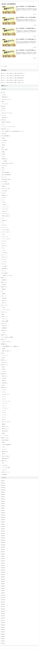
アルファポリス (4, 165)
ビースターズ (4, 449)
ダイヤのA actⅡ (5, 465)
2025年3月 (3, 506)
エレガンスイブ (4, 177)
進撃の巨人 (4, 289)
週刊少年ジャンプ (4, 387)
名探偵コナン (4, 380)
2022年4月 (3, 586)
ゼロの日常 (4, 378)
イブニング (3, 170)
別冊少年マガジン (4, 287)
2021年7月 (3, 606)
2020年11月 (3, 622)
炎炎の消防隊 (4, 474)
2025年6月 (3, 499)
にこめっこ (4, 250)
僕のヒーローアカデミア (6, 422)
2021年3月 (3, 616)
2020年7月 (3, 632)
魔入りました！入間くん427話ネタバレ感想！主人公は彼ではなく (12, 80)
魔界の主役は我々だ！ (6, 458)
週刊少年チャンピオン (5, 438)
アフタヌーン (3, 156)
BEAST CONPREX (5, 440)
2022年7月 (3, 579)
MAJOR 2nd (4, 376)
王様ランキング (4, 245)
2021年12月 (3, 595)
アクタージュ (4, 392)
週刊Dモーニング (4, 360)
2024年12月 (3, 513)
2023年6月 (3, 554)
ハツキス (2, 218)
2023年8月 (3, 549)
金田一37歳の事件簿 (5, 172)
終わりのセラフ (4, 211)
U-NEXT (3, 138)
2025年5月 (3, 501)
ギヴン (3, 200)
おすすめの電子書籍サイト (5, 136)
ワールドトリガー (5, 209)
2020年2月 (3, 643)
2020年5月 (3, 636)
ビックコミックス (4, 227)
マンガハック (3, 243)
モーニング (3, 248)
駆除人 (3, 314)
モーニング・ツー (4, 255)
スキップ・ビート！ (5, 355)
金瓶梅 (3, 152)
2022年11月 (3, 570)
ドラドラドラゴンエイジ (5, 213)
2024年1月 (3, 538)
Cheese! (2, 101)
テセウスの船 (4, 252)
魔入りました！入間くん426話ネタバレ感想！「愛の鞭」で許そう (12, 82)
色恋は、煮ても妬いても (6, 351)
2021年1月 (3, 620)
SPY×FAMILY (4, 298)
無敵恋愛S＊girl (4, 344)
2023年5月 (3, 556)
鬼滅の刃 (3, 433)
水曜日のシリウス (4, 335)
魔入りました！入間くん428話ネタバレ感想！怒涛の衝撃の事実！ (12, 78)
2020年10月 (3, 625)
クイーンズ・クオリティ (6, 239)
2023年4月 (3, 558)
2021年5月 (3, 611)
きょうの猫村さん (4, 140)
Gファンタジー (3, 115)
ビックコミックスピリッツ (5, 232)
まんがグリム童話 (4, 149)
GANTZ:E (3, 369)
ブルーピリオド (4, 241)
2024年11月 (3, 515)
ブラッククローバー (5, 408)
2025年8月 (3, 494)
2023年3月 (3, 561)
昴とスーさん (4, 225)
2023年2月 (3, 563)
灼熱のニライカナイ (5, 426)
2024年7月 (3, 524)
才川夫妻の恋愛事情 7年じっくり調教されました (11, 346)
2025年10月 (3, 490)
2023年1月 (3, 565)
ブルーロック (4, 470)
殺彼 (3, 147)
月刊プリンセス (4, 323)
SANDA (3, 442)
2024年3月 (3, 533)
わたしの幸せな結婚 (5, 184)
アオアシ (3, 234)
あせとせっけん (4, 362)
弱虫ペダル (4, 454)
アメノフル (4, 396)
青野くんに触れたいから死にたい (8, 163)
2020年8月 (3, 629)
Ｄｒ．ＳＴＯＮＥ (5, 435)
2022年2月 (3, 590)
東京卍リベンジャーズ (6, 472)
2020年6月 (3, 634)
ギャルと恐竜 (4, 266)
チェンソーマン (4, 403)
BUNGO (3, 367)
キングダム (4, 371)
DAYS (3, 463)
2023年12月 (3, 540)
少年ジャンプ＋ (4, 296)
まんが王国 (3, 154)
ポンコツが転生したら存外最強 (7, 337)
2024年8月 (3, 522)
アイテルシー (4, 390)
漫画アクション (4, 339)
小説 (2, 291)
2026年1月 (3, 483)
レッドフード (4, 415)
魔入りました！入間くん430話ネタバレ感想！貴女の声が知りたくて (13, 73)
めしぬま (3, 307)
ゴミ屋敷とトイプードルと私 (7, 275)
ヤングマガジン (4, 264)
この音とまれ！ (4, 204)
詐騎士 (3, 168)
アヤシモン (4, 399)
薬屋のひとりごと (5, 195)
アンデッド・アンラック (6, 401)
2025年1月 (3, 510)
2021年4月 (3, 613)
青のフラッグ (4, 303)
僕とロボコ (4, 419)
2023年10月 (3, 545)
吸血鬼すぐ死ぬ (4, 451)
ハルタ (2, 223)
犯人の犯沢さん (4, 383)
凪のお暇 (3, 108)
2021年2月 (3, 618)
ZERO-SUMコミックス (5, 129)
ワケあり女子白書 (4, 273)
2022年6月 (3, 581)
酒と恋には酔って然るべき (6, 179)
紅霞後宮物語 (4, 328)
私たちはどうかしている (6, 99)
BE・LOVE (3, 92)
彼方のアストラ (4, 300)
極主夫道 (3, 145)
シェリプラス (3, 197)
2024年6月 (3, 526)
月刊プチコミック (4, 316)
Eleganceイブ (3, 106)
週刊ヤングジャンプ (4, 364)
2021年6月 (3, 609)
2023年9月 (3, 547)
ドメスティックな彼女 (6, 467)
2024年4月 (3, 531)
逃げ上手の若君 (4, 431)
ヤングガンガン (4, 259)
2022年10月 (3, 572)
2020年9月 (3, 627)
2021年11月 (3, 597)
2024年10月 (3, 517)
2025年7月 (3, 497)
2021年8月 (3, 604)
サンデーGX (3, 193)
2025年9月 (3, 492)
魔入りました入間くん (6, 456)
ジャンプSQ (3, 202)
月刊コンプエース (4, 312)
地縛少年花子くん (5, 117)
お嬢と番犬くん (4, 280)
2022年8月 (3, 577)
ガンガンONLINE (4, 181)
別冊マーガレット (4, 282)
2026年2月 (3, 481)
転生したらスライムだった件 (7, 113)
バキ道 (3, 447)
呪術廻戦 (3, 424)
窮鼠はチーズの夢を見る (6, 122)
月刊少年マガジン (4, 330)
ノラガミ (3, 332)
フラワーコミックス (4, 236)
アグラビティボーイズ (6, 394)
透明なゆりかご (4, 220)
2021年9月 (3, 602)
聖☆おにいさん (4, 257)
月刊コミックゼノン (4, 305)
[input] (19, 67)
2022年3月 (3, 588)
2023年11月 (3, 542)
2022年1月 (3, 593)
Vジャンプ (3, 124)
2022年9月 (3, 574)
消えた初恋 (4, 284)
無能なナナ (4, 186)
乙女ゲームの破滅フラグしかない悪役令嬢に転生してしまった (13, 131)
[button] (37, 67)
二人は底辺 (5, 161)
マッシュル (4, 410)
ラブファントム (4, 319)
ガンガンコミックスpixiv (5, 188)
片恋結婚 (3, 348)
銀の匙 (3, 385)
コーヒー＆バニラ (5, 104)
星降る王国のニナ (5, 97)
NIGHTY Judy (3, 120)
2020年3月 (3, 641)
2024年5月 (3, 529)
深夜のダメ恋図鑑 (5, 321)
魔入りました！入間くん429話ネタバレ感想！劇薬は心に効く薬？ (12, 75)
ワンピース (4, 417)
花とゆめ (2, 353)
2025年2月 (3, 508)
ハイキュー (4, 406)
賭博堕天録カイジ (5, 268)
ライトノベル (3, 271)
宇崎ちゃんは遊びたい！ (6, 216)
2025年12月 (3, 485)
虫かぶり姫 (4, 133)
